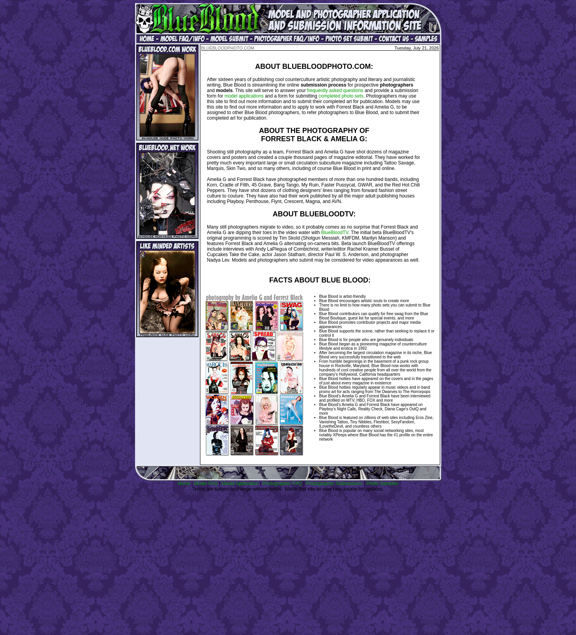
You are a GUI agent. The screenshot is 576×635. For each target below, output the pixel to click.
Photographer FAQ (282, 483)
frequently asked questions (335, 90)
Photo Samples (382, 483)
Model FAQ (206, 483)
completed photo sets (341, 96)
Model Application (240, 483)
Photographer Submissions (334, 483)
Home (184, 483)
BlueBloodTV (334, 232)
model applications (243, 96)
